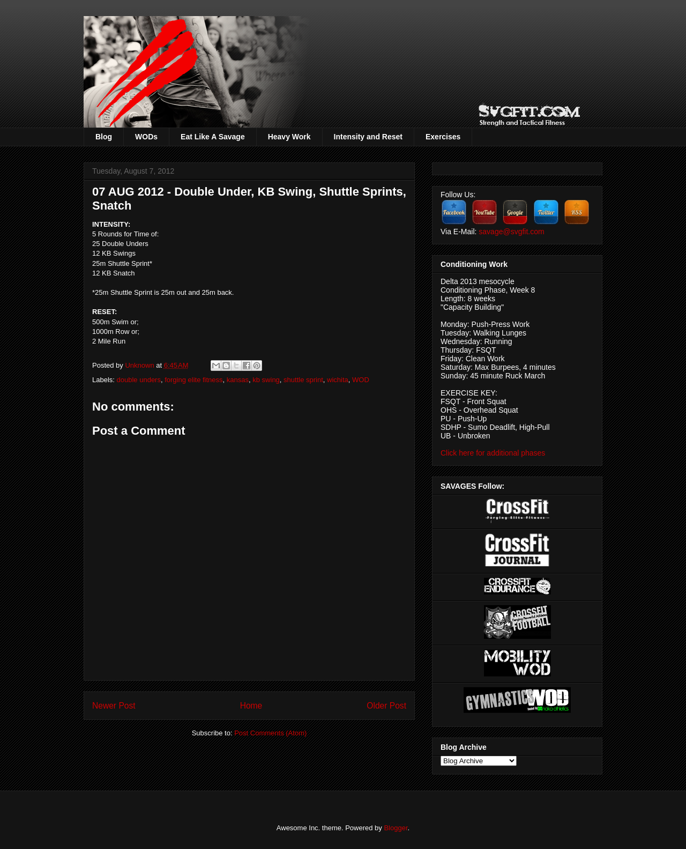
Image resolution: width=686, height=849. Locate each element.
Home (251, 705)
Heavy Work (289, 136)
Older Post (386, 705)
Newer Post (114, 705)
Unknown (140, 365)
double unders (139, 380)
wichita (337, 380)
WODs (146, 136)
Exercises (443, 136)
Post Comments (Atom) (270, 733)
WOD (360, 380)
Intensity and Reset (368, 136)
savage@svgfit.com (511, 231)
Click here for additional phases (493, 453)
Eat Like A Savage (213, 136)
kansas (238, 380)
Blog (103, 136)
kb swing (266, 380)
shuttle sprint (303, 380)
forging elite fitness (193, 380)
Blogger (395, 828)
